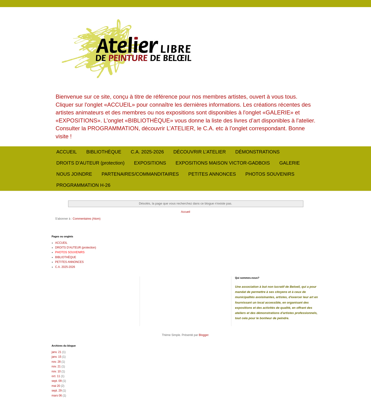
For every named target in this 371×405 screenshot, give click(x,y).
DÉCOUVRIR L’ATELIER (199, 151)
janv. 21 (56, 352)
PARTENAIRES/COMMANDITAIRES (140, 174)
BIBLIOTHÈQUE (103, 151)
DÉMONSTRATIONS (257, 151)
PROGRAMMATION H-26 (83, 185)
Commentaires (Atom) (86, 218)
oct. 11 (56, 376)
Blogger (203, 335)
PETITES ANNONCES (212, 174)
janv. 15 (56, 356)
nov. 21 (56, 366)
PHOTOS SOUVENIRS (269, 174)
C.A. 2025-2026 (147, 151)
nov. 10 (56, 371)
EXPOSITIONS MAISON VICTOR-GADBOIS (223, 162)
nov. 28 (56, 361)
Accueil (185, 211)
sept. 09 (57, 381)
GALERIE (289, 162)
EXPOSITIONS (150, 162)
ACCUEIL (66, 151)
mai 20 (56, 386)
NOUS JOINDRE (74, 174)
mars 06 (57, 395)
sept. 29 (57, 390)
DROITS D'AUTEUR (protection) (90, 162)
